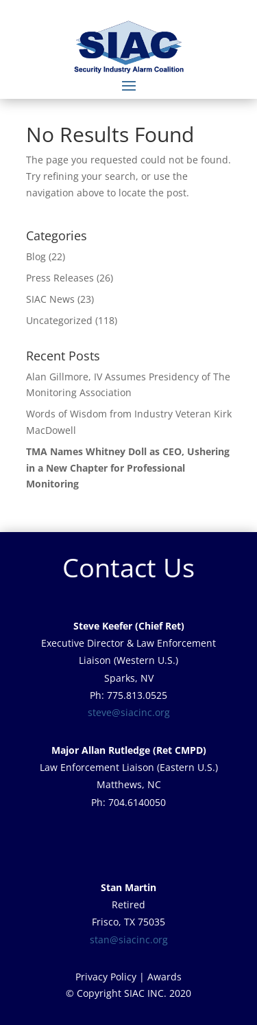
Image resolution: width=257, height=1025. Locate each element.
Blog (36, 256)
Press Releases (60, 277)
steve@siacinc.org (129, 712)
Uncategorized (59, 320)
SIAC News (50, 299)
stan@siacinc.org (129, 939)
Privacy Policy (105, 976)
